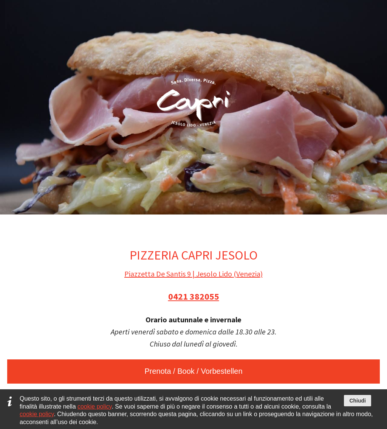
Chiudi (357, 401)
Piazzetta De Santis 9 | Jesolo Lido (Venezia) (193, 273)
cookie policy (94, 406)
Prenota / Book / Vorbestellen (193, 371)
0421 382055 (193, 296)
